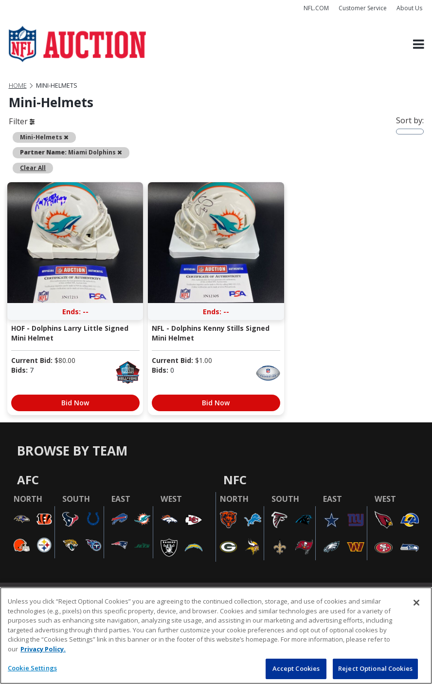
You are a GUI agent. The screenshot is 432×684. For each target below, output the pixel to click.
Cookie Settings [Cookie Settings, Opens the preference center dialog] (32, 668)
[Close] (416, 602)
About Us (409, 8)
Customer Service (363, 8)
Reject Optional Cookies (375, 668)
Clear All (33, 168)
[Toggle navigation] (419, 44)
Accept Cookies (296, 668)
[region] (216, 635)
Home (18, 85)
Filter (22, 121)
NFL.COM (316, 8)
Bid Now (75, 402)
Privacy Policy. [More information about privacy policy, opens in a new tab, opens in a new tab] (43, 649)
